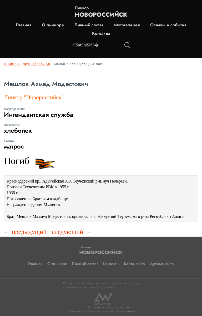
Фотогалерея (127, 25)
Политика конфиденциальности (111, 307)
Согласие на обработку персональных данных (101, 311)
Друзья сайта (162, 264)
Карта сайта (134, 264)
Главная (23, 25)
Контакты (101, 33)
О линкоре (53, 25)
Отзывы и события (168, 25)
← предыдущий (25, 231)
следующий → (71, 231)
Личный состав (89, 25)
